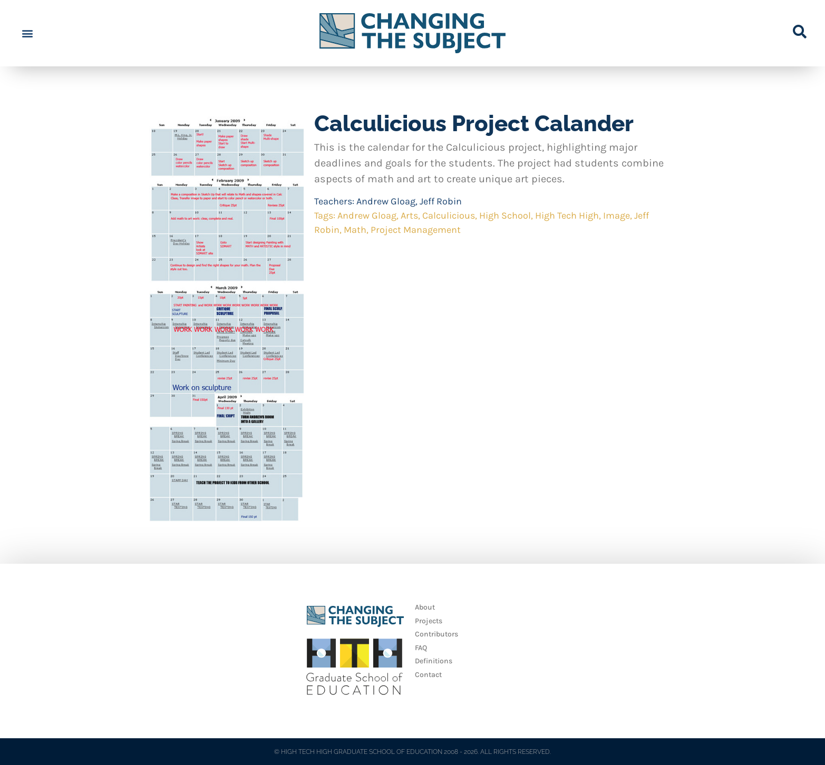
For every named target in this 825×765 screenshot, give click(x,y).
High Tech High (567, 215)
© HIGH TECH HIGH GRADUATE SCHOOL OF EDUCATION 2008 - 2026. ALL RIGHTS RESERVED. (412, 752)
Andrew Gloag (385, 201)
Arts (409, 215)
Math (355, 230)
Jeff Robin (441, 201)
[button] (27, 33)
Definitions (433, 660)
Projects (428, 620)
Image (616, 215)
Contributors (436, 634)
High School (505, 215)
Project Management (416, 230)
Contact (428, 674)
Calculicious (448, 215)
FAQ (421, 647)
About (425, 607)
